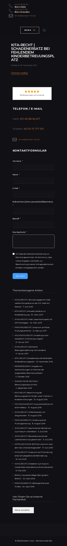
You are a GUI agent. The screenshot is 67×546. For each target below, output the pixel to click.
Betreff (16, 219)
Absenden (20, 276)
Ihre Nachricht (19, 232)
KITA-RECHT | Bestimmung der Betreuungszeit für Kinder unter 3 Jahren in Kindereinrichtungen (33, 396)
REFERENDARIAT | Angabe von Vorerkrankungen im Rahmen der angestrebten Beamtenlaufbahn (29, 369)
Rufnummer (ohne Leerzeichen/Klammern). (33, 202)
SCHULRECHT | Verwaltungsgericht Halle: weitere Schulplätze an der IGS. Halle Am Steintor (33, 303)
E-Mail (15, 188)
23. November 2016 (28, 65)
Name (15, 174)
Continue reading (19, 73)
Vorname (17, 161)
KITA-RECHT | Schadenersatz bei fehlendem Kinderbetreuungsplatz (33, 52)
